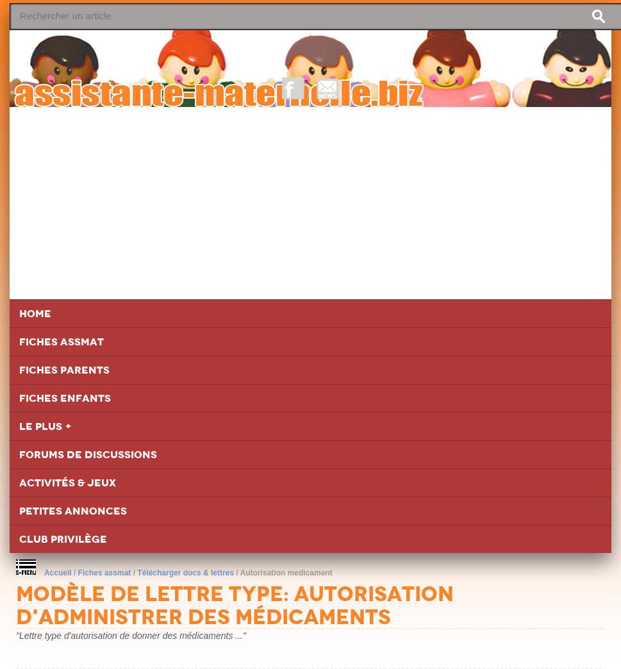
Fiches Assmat (61, 342)
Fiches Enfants (65, 398)
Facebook (293, 88)
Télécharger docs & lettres (185, 572)
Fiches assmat (104, 572)
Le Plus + (45, 426)
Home (35, 313)
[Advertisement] (310, 203)
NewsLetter (328, 88)
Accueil (58, 572)
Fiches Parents (64, 370)
